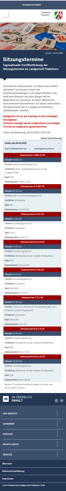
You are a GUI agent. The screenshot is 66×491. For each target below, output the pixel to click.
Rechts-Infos (11, 444)
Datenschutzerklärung (13, 471)
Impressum (7, 478)
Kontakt (8, 434)
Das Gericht (10, 413)
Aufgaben (8, 424)
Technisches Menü (31, 5)
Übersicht (7, 463)
